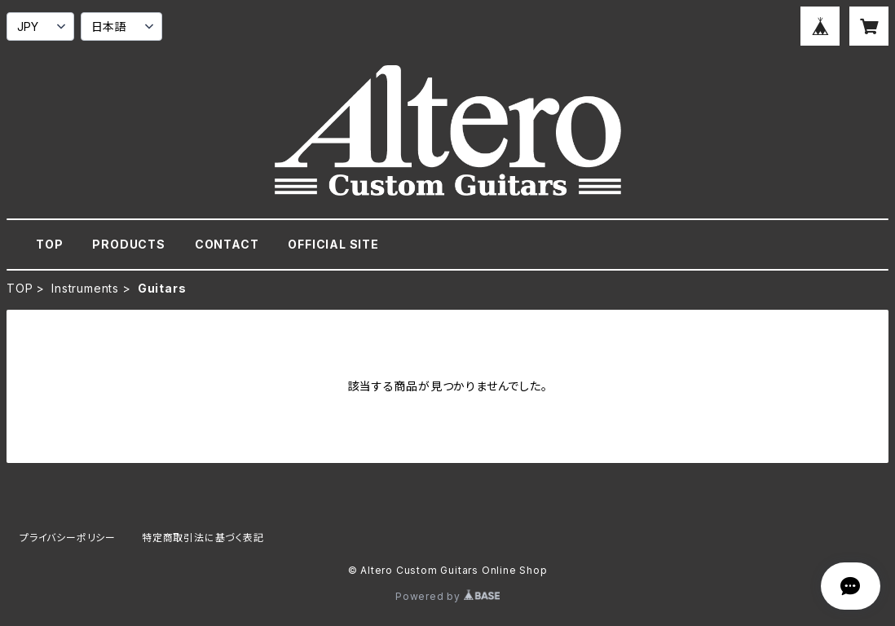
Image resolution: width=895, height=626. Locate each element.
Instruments (85, 288)
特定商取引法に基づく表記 (203, 537)
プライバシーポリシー (68, 537)
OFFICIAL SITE (333, 244)
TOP (49, 244)
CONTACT (227, 244)
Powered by (447, 596)
